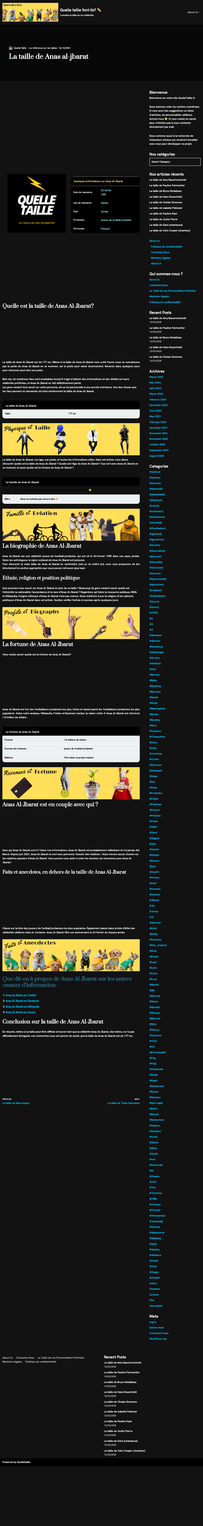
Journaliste (156, 1318)
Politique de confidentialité (166, 248)
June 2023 (155, 413)
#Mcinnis (154, 1005)
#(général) (155, 538)
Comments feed (158, 1345)
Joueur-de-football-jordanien (116, 220)
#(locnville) (155, 566)
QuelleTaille (20, 47)
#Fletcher (155, 822)
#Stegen (154, 1187)
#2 (151, 623)
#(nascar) (155, 578)
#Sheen (153, 1153)
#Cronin (154, 765)
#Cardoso (155, 737)
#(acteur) (155, 475)
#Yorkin (154, 1272)
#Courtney (155, 760)
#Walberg (155, 1249)
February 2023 (157, 425)
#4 (151, 635)
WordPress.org (158, 1351)
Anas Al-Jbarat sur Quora (21, 1016)
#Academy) (156, 652)
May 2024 (155, 385)
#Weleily (154, 1261)
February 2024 (157, 402)
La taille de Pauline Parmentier (167, 186)
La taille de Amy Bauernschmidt (167, 180)
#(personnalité (158, 583)
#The (152, 1198)
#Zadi (153, 1278)
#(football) (155, 526)
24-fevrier (106, 190)
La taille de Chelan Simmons (165, 203)
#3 (151, 629)
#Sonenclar (156, 1175)
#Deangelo (155, 777)
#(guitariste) (156, 544)
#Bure (153, 731)
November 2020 (158, 442)
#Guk (152, 851)
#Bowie (153, 703)
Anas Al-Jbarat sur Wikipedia (23, 1010)
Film (151, 1312)
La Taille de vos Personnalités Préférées (172, 292)
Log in (152, 1334)
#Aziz (152, 674)
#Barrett (154, 680)
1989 (103, 194)
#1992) (153, 618)
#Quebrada (156, 1079)
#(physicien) (156, 589)
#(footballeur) (157, 532)
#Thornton (155, 1204)
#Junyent (155, 931)
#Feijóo (153, 805)
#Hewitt (154, 879)
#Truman (155, 1221)
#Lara (153, 971)
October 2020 (157, 448)
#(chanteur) (156, 515)
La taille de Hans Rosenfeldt (165, 197)
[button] (199, 12)
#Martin (154, 993)
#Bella (153, 686)
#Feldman (155, 811)
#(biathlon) (155, 504)
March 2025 (156, 379)
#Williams (155, 1267)
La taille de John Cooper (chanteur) (170, 231)
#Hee (152, 874)
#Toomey (155, 1215)
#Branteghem (157, 714)
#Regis (153, 1090)
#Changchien (157, 743)
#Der (152, 788)
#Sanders (155, 1141)
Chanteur (154, 1301)
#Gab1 (153, 834)
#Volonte (154, 1238)
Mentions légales (161, 259)
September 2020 (159, 453)
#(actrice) (155, 487)
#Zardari (154, 1289)
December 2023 (158, 408)
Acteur (153, 1295)
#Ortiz (153, 1050)
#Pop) (152, 1073)
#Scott (153, 1147)
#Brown (154, 720)
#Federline (155, 800)
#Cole (153, 754)
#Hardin (154, 857)
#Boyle (153, 709)
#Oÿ (151, 1056)
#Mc (152, 999)
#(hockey (155, 549)
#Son (152, 1170)
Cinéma (153, 1306)
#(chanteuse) (157, 521)
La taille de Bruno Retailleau (165, 192)
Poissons (105, 229)
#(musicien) (156, 572)
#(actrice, (155, 481)
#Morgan (154, 1022)
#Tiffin (153, 1210)
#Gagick (154, 845)
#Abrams (154, 646)
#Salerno (154, 1136)
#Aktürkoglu (156, 657)
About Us (154, 242)
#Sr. (151, 1181)
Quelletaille (23, 1474)
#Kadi (153, 936)
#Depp (153, 783)
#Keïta (153, 942)
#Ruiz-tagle (156, 1113)
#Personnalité (157, 1061)
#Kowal (153, 965)
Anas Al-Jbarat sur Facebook (22, 1004)
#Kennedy (155, 948)
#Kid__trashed (158, 953)
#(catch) (154, 509)
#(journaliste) (157, 555)
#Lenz (153, 976)
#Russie (154, 1124)
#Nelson (154, 1039)
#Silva (153, 1158)
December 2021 (158, 431)
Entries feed (156, 1340)
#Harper (154, 862)
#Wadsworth (157, 1244)
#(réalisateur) (157, 600)
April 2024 (155, 391)
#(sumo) (154, 606)
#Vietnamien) (157, 1227)
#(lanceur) (155, 561)
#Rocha (153, 1101)
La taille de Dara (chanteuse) (166, 226)
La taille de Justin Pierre (163, 220)
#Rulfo (153, 1118)
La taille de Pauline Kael (163, 215)
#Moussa (154, 1027)
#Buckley (154, 726)
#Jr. (151, 925)
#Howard (155, 896)
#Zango (154, 1283)
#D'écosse (155, 771)
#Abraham (155, 640)
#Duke (153, 794)
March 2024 (156, 396)
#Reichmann (156, 1096)
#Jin (152, 914)
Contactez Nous (160, 253)
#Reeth (153, 1084)
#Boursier (155, 697)
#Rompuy (155, 1107)
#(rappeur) (155, 595)
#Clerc (153, 749)
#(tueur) (154, 612)
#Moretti (154, 1016)
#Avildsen (155, 669)
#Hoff (152, 891)
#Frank (153, 828)
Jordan (104, 211)
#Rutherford (156, 1130)
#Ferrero (154, 817)
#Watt (153, 1255)
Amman (104, 203)
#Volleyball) (156, 1232)
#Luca (153, 988)
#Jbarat (154, 908)
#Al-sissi (154, 663)
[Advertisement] (71, 104)
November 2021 (158, 436)
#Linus (153, 982)
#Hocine (154, 885)
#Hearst (154, 868)
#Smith (153, 1164)
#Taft (152, 1192)
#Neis (152, 1033)
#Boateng (155, 692)
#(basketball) (157, 498)
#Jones (153, 919)
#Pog (152, 1067)
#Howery (154, 902)
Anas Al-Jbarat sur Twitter (21, 999)
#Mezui (153, 1010)
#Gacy (153, 840)
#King (152, 959)
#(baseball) (155, 492)
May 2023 (155, 419)
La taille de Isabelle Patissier (166, 209)
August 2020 (156, 459)
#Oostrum (155, 1044)
